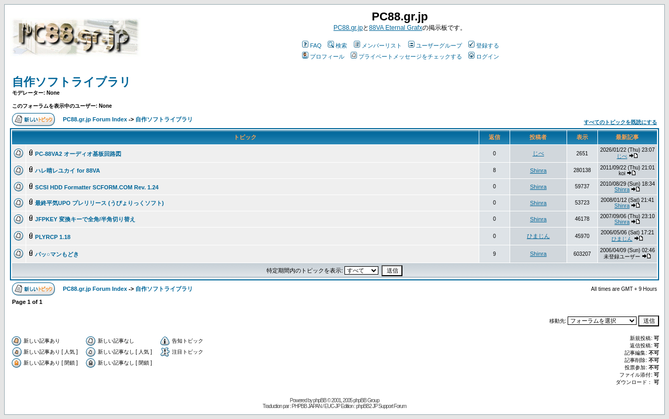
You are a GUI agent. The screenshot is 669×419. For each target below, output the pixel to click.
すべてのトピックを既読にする (620, 122)
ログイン (483, 56)
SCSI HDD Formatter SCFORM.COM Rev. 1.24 (96, 187)
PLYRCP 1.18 (53, 237)
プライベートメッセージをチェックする (406, 56)
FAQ (311, 45)
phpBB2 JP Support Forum (381, 406)
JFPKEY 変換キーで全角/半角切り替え (85, 219)
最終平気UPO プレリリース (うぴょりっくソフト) (99, 203)
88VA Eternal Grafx (395, 27)
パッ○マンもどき (57, 254)
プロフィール (323, 56)
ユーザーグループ (435, 45)
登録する (483, 45)
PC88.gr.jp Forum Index (95, 119)
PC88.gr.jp (348, 27)
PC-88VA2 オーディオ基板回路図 (78, 154)
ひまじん (538, 236)
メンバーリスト (378, 45)
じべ (538, 153)
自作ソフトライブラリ (71, 81)
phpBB (319, 400)
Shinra (538, 170)
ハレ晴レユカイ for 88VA (67, 170)
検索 (337, 45)
